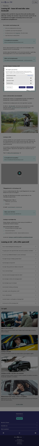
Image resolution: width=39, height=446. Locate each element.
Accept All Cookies (29, 87)
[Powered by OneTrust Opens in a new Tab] (30, 90)
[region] (19, 79)
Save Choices (22, 87)
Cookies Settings (9, 87)
